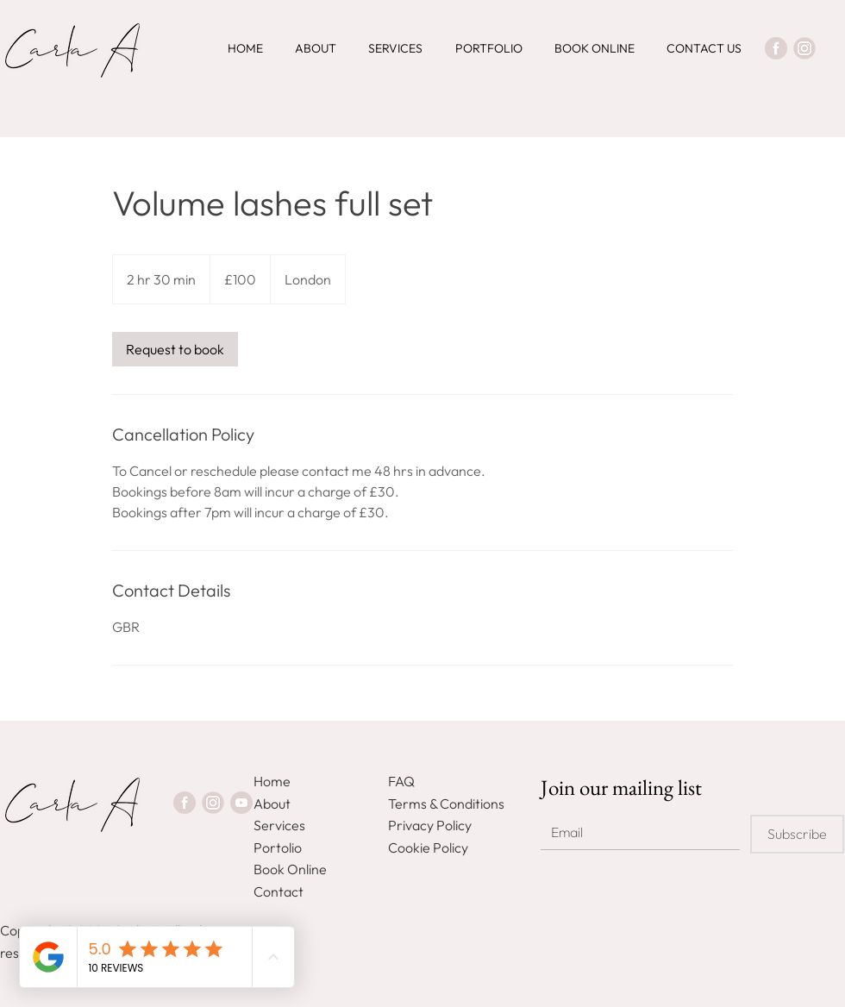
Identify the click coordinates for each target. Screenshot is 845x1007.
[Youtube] (241, 802)
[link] (175, 349)
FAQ (401, 781)
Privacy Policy (430, 825)
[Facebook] (776, 48)
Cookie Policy (428, 847)
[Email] (635, 832)
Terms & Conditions (446, 803)
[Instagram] (804, 48)
